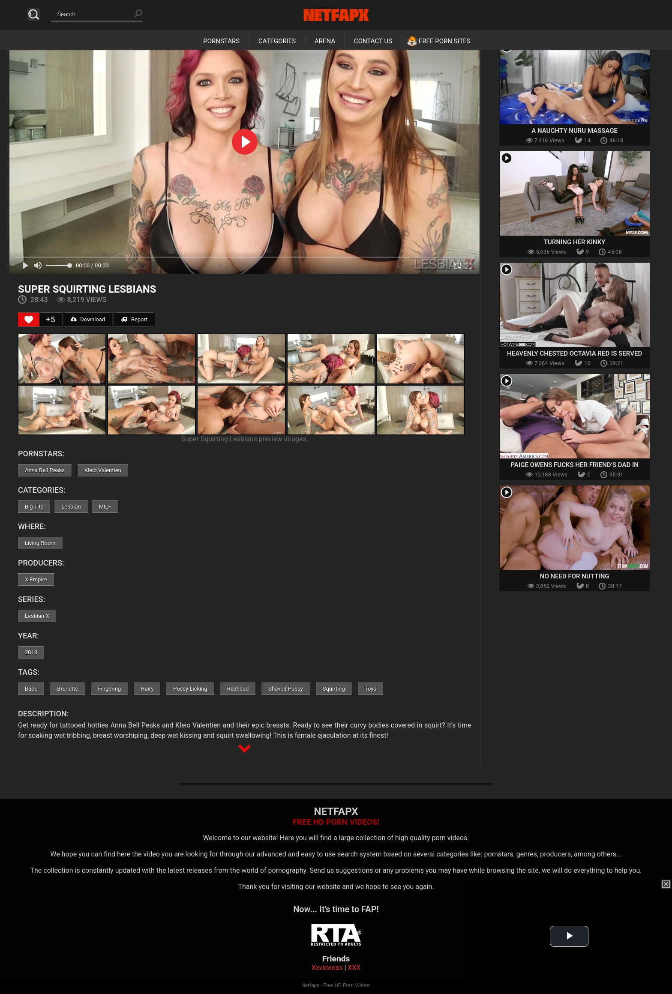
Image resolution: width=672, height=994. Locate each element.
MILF (105, 506)
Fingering (109, 689)
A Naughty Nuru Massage (574, 131)
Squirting (334, 689)
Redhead (238, 689)
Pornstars (221, 41)
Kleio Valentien (102, 470)
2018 (31, 652)
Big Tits (34, 506)
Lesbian (71, 506)
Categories (277, 41)
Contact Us (373, 41)
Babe (31, 689)
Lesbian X (37, 616)
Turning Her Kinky (575, 242)
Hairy (147, 689)
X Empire (36, 579)
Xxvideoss (327, 968)
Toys (370, 689)
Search (33, 14)
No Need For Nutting (574, 576)
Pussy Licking (190, 689)
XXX (354, 968)
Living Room (40, 543)
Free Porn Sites (445, 41)
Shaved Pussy (285, 689)
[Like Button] (28, 319)
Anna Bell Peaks (45, 470)
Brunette (67, 689)
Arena (325, 41)
